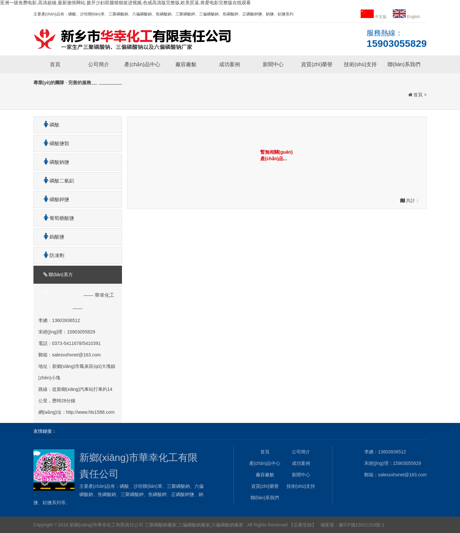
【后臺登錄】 (302, 524)
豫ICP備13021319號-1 (362, 524)
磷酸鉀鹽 (54, 199)
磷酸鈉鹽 (54, 162)
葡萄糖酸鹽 (56, 218)
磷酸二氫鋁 (56, 180)
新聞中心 (273, 64)
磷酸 (49, 124)
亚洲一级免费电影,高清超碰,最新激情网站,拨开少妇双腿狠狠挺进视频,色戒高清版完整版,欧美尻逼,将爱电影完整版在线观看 (125, 2)
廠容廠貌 (185, 64)
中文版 (374, 16)
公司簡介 (98, 64)
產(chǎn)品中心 (142, 64)
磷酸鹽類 (54, 143)
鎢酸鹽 (51, 236)
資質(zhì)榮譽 (316, 64)
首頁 (55, 64)
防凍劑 (51, 255)
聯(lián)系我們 (404, 64)
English (406, 16)
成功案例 (229, 64)
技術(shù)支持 (360, 64)
